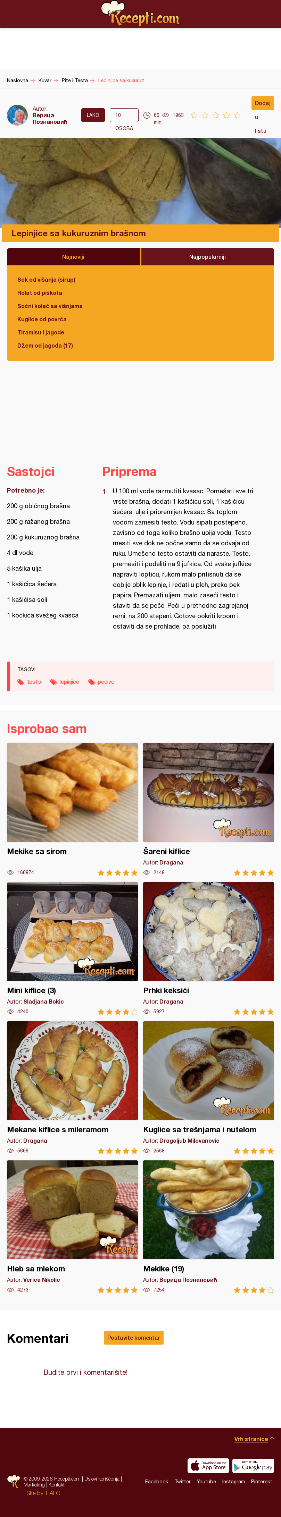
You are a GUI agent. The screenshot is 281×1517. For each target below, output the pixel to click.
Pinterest (261, 1481)
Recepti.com (141, 13)
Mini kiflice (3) (72, 948)
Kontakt (57, 1485)
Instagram (233, 1481)
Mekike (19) (208, 1226)
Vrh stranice (251, 1438)
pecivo (106, 682)
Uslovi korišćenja (101, 1479)
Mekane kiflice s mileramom (72, 1087)
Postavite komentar (133, 1337)
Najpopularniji (207, 256)
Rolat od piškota (39, 292)
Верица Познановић (50, 118)
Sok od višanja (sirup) (46, 279)
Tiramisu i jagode (40, 332)
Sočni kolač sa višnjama (50, 305)
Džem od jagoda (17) (45, 345)
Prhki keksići (208, 948)
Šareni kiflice (208, 809)
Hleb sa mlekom (72, 1226)
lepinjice (69, 682)
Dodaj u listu (263, 105)
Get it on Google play (253, 1465)
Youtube (206, 1481)
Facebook (156, 1481)
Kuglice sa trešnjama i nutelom (208, 1087)
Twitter (182, 1481)
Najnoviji (73, 256)
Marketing (34, 1485)
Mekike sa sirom (72, 809)
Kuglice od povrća (42, 319)
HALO (53, 1493)
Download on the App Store (208, 1465)
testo (34, 682)
